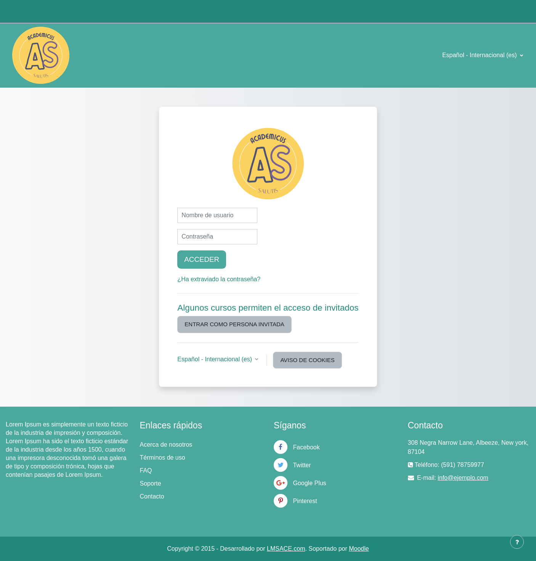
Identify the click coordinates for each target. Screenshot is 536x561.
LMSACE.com (286, 548)
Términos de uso (162, 457)
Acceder (201, 259)
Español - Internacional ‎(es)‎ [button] (215, 359)
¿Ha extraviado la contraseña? (218, 279)
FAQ (146, 470)
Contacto (152, 496)
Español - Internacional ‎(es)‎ (480, 55)
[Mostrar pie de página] (517, 542)
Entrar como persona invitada (234, 324)
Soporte (150, 483)
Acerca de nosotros (166, 444)
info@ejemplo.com (463, 477)
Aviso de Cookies (307, 360)
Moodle (359, 548)
